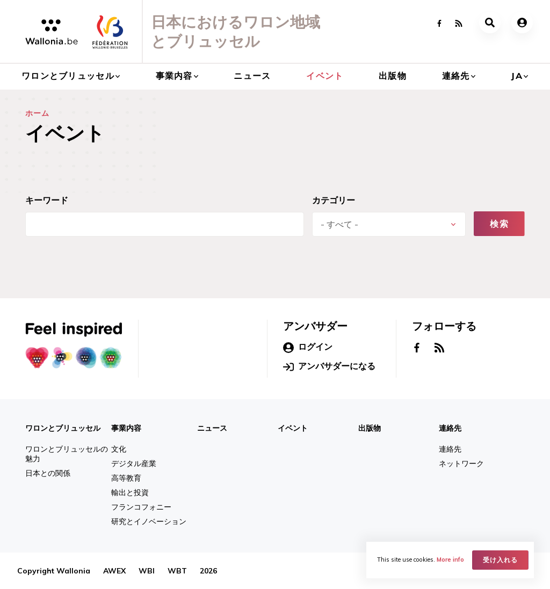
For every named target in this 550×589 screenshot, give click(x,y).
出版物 (393, 75)
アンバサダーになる (329, 366)
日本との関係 (47, 473)
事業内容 (174, 75)
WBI (147, 571)
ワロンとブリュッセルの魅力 (66, 453)
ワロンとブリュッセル (67, 75)
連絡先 (456, 75)
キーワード (46, 200)
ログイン (307, 347)
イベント (324, 75)
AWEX (114, 571)
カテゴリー (333, 200)
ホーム (37, 113)
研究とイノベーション (148, 521)
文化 (118, 449)
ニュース (252, 75)
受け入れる (500, 560)
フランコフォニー (141, 507)
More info (450, 560)
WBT (177, 571)
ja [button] (517, 75)
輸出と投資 (130, 492)
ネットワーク (461, 463)
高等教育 (126, 478)
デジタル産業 (133, 463)
